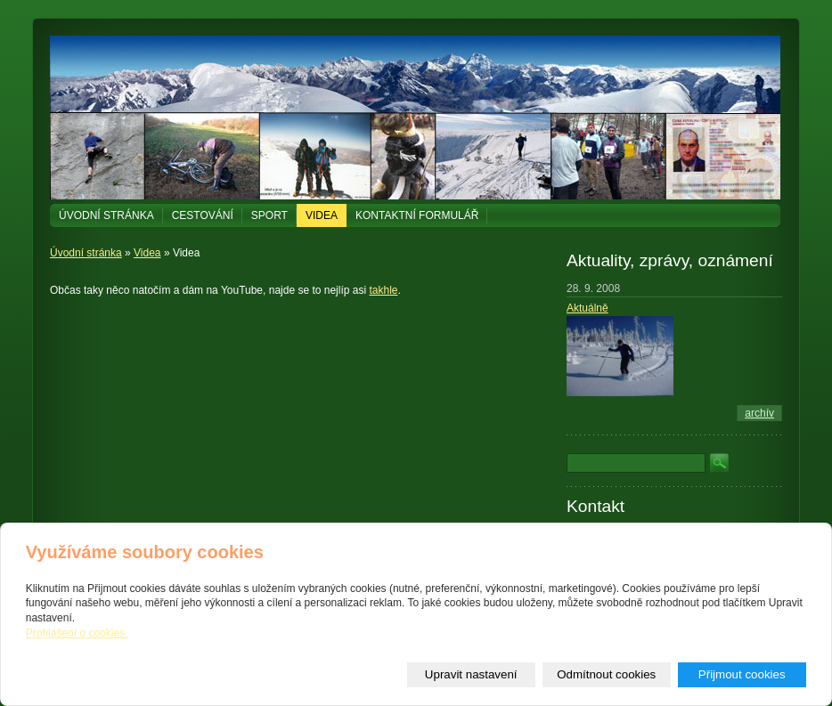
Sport (269, 215)
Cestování (202, 215)
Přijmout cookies (742, 674)
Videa (322, 215)
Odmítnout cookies (606, 674)
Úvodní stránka (106, 215)
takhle (383, 290)
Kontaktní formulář (416, 215)
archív (759, 413)
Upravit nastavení (471, 674)
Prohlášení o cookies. (77, 633)
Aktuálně (587, 308)
